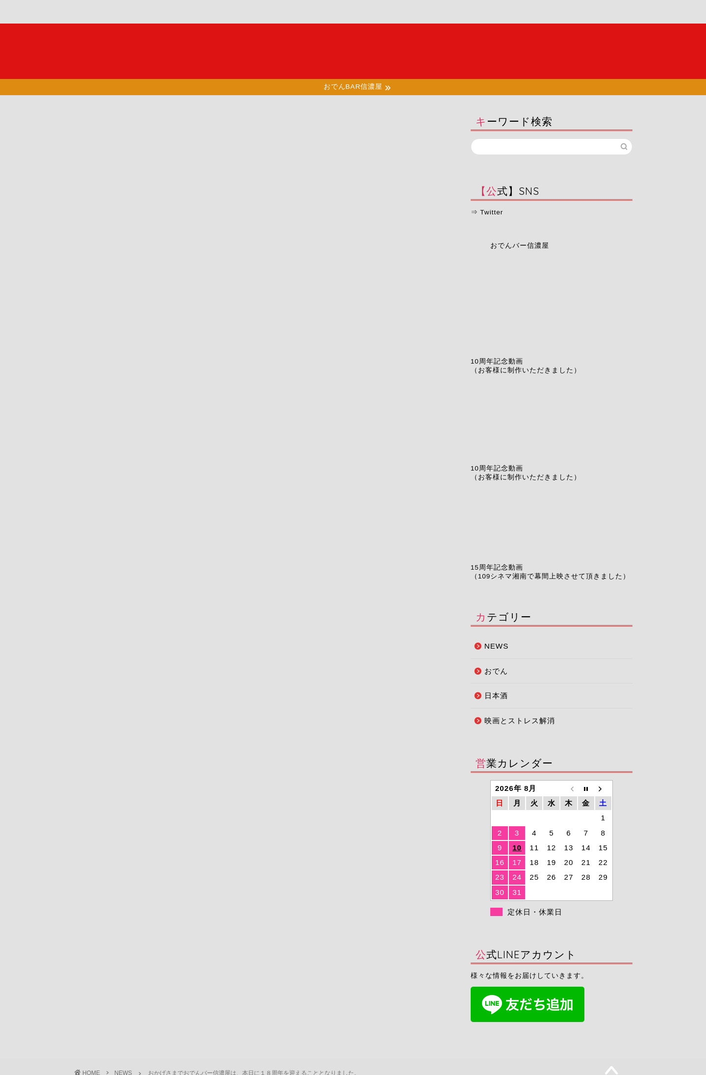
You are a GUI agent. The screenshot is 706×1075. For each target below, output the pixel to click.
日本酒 (496, 695)
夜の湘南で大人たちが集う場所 (353, 51)
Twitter (491, 212)
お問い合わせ (513, 12)
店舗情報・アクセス (272, 16)
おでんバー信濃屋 (519, 245)
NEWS (86, 124)
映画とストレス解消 (519, 720)
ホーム (113, 12)
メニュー (192, 12)
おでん (496, 671)
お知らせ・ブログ (353, 12)
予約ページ (434, 12)
